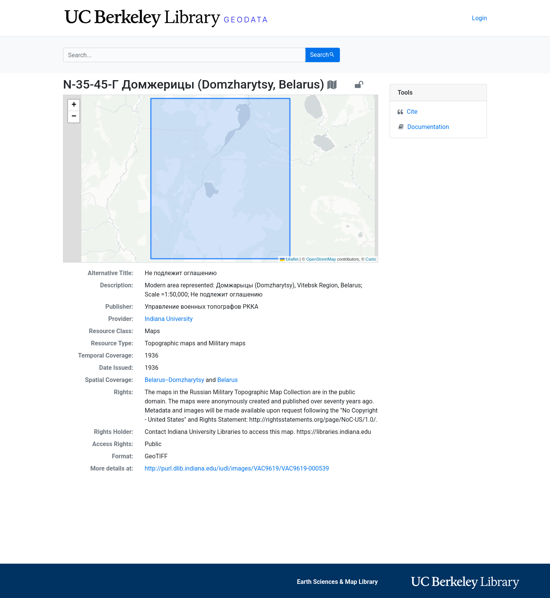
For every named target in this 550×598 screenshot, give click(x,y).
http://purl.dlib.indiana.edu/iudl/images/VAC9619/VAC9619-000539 (237, 468)
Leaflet (289, 259)
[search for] (184, 55)
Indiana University (169, 318)
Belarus (227, 380)
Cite (412, 111)
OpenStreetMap (321, 259)
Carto (371, 259)
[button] (73, 105)
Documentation (423, 127)
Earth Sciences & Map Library (337, 581)
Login (479, 18)
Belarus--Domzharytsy (174, 380)
